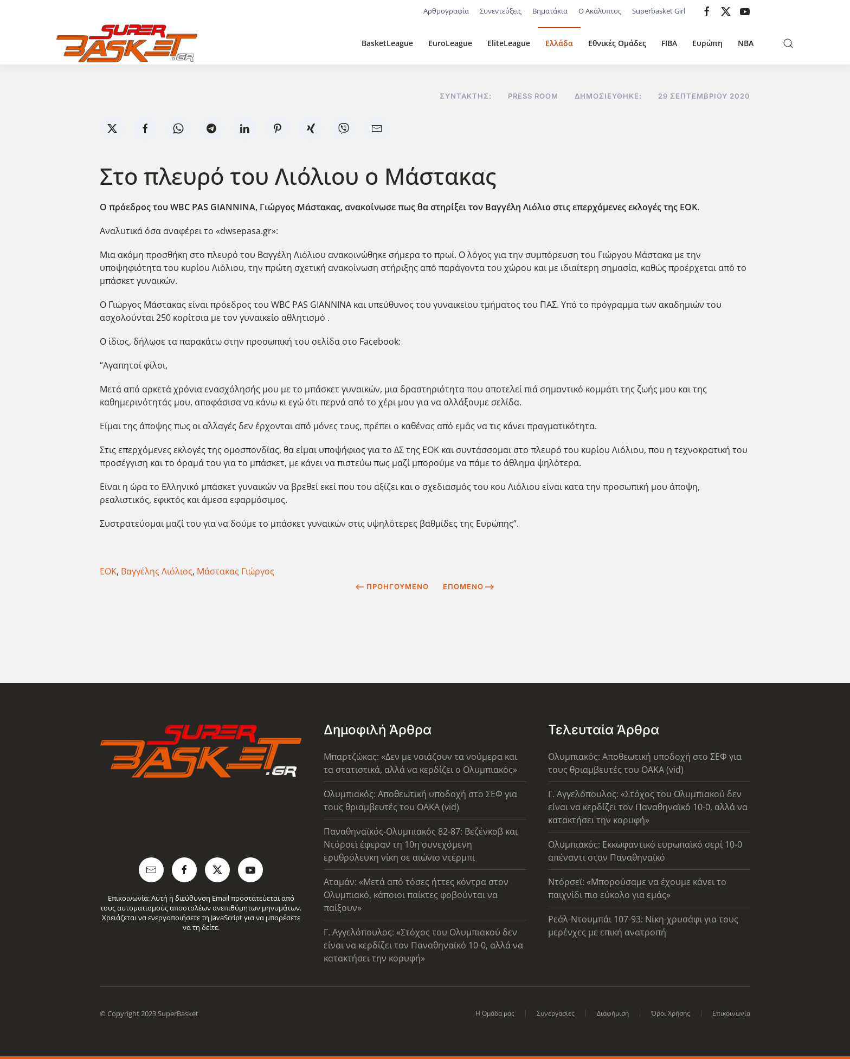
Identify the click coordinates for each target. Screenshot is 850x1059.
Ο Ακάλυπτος (599, 11)
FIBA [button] (669, 43)
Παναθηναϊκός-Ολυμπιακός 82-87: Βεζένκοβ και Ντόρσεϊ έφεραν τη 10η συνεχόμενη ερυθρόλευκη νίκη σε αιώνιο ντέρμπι (421, 844)
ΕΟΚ (108, 571)
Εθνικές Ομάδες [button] (617, 43)
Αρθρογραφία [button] (446, 11)
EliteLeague (508, 43)
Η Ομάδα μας (494, 1013)
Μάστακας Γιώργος (235, 571)
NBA (746, 43)
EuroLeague (450, 43)
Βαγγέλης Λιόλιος (156, 571)
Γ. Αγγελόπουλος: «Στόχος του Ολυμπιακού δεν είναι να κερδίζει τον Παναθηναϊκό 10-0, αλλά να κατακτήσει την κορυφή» (423, 945)
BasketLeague (387, 43)
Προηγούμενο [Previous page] (392, 586)
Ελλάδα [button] (559, 43)
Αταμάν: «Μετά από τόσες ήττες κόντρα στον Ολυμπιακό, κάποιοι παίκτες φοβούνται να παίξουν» (416, 895)
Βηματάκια (550, 11)
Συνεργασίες (556, 1013)
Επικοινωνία (731, 1013)
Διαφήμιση (613, 1013)
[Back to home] (126, 43)
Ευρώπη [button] (707, 43)
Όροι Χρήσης (670, 1013)
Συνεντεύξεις (500, 11)
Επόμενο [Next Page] (468, 586)
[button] (788, 43)
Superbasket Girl (658, 11)
